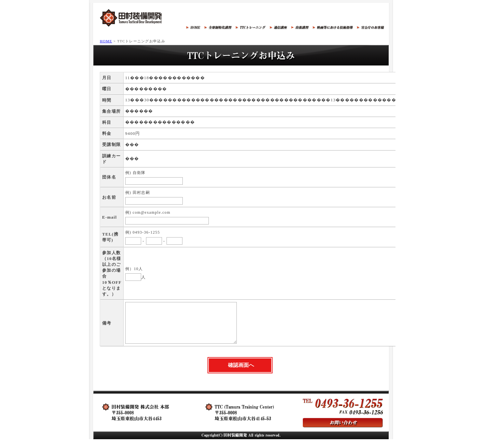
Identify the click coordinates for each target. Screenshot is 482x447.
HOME (106, 41)
